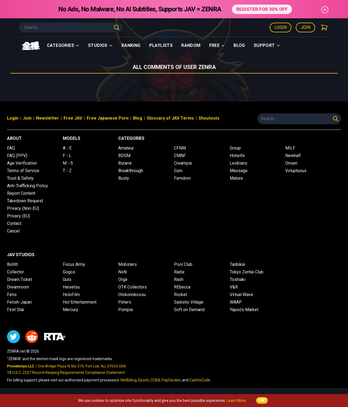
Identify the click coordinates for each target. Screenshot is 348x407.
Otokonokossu (132, 294)
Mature (236, 178)
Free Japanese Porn (107, 118)
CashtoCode (199, 380)
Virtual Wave (241, 294)
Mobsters (127, 264)
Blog (239, 45)
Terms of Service (23, 170)
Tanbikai (237, 264)
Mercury (70, 309)
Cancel (13, 231)
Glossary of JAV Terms (170, 118)
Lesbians (238, 163)
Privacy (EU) (18, 215)
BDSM (124, 155)
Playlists (161, 45)
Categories (63, 45)
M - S (68, 163)
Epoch (143, 380)
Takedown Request (25, 200)
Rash (178, 279)
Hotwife (237, 155)
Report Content (21, 193)
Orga (122, 279)
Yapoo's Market (244, 309)
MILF (290, 148)
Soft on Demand (189, 309)
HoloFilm (71, 294)
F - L (67, 155)
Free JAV (73, 118)
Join (305, 27)
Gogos (69, 271)
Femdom (182, 178)
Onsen (291, 163)
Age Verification (22, 163)
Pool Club (183, 264)
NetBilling (129, 380)
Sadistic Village (188, 302)
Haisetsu (71, 287)
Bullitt (12, 264)
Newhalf (293, 155)
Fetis (12, 294)
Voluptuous (296, 170)
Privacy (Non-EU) (23, 208)
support (267, 45)
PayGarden (171, 380)
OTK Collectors (132, 287)
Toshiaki (237, 279)
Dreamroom (18, 287)
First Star (15, 309)
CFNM (180, 148)
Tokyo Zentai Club (246, 271)
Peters (124, 302)
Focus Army (74, 264)
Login (280, 27)
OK (262, 400)
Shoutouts (209, 118)
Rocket (180, 294)
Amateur (126, 148)
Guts (67, 279)
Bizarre (125, 163)
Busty (123, 178)
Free (217, 45)
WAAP (236, 302)
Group (235, 148)
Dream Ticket (19, 279)
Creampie (183, 163)
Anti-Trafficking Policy (27, 185)
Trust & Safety (20, 178)
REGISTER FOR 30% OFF (261, 9)
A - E (67, 148)
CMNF (180, 155)
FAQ (11, 148)
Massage (239, 170)
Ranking (131, 45)
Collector (15, 271)
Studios (100, 45)
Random (190, 45)
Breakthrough (130, 170)
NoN (122, 271)
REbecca (182, 287)
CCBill (155, 380)
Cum (178, 170)
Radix (179, 271)
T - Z (67, 170)
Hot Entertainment (79, 302)
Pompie (125, 309)
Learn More (236, 400)
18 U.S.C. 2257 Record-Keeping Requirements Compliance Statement (66, 372)
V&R (234, 287)
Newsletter (47, 118)
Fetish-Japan (19, 302)
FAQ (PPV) (17, 155)
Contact (14, 223)
